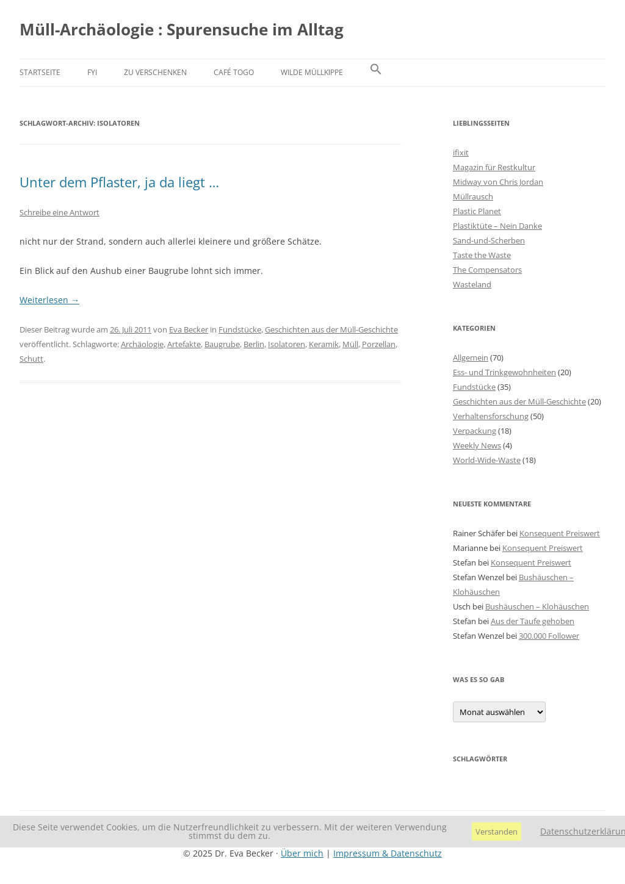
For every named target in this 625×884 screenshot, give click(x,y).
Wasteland (472, 284)
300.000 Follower (549, 635)
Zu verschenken (155, 72)
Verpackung (474, 430)
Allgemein (470, 357)
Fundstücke (240, 329)
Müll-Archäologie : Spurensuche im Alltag (182, 29)
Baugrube (222, 344)
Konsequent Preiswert (559, 533)
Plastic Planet (477, 211)
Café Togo (234, 72)
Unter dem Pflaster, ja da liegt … (119, 182)
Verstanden (496, 831)
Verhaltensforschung (491, 416)
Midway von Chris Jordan (498, 181)
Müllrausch (473, 196)
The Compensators (487, 269)
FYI (92, 72)
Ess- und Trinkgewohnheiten (504, 372)
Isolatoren (286, 344)
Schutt (31, 358)
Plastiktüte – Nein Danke (497, 225)
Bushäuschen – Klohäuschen (537, 606)
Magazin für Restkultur (494, 167)
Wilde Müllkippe (312, 72)
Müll (350, 344)
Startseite (40, 72)
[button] (376, 72)
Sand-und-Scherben (489, 240)
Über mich (302, 853)
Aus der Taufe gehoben (532, 621)
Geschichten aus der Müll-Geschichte (331, 329)
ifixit (461, 152)
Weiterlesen (49, 300)
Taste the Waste (482, 255)
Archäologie (142, 344)
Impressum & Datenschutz (387, 853)
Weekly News (477, 445)
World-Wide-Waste (487, 460)
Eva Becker (188, 329)
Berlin (254, 344)
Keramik (324, 344)
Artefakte (184, 344)
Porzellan (379, 344)
